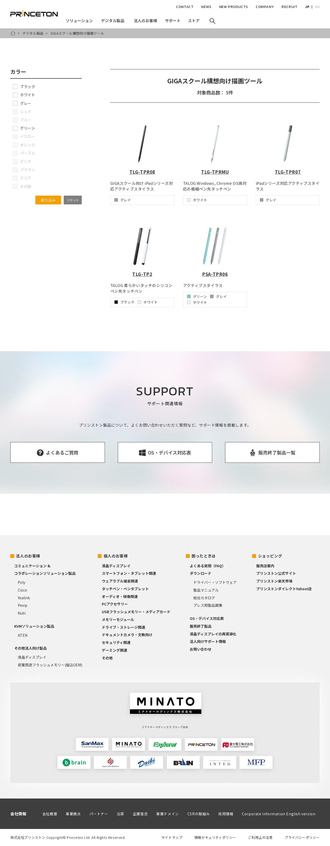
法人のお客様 (28, 555)
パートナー (98, 813)
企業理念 (140, 813)
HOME (12, 33)
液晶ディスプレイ (32, 657)
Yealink (24, 597)
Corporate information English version (278, 813)
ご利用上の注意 (260, 837)
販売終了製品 (200, 626)
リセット (73, 200)
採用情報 (225, 813)
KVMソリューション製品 (34, 626)
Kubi (22, 613)
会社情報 (18, 813)
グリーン (24, 128)
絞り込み (48, 200)
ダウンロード (200, 573)
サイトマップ (172, 837)
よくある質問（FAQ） (208, 565)
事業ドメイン (167, 813)
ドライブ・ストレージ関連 (123, 627)
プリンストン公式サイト (276, 573)
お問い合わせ (200, 649)
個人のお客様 (116, 555)
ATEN (22, 635)
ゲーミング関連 (114, 650)
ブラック (24, 86)
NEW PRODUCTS (233, 7)
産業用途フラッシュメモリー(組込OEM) (50, 664)
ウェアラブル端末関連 (120, 581)
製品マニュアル (206, 590)
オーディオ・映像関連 (120, 596)
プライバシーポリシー (302, 837)
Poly (21, 582)
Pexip (22, 605)
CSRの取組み (198, 813)
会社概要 (49, 813)
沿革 (120, 813)
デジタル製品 (33, 33)
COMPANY (265, 7)
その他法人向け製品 (30, 648)
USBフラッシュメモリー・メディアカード (136, 611)
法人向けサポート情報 (208, 641)
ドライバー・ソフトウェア (215, 582)
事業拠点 (73, 813)
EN (317, 7)
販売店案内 (265, 565)
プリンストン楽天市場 (274, 581)
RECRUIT (289, 7)
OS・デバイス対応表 (207, 618)
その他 (107, 657)
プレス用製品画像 (207, 605)
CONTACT (184, 7)
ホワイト (24, 94)
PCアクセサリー (115, 603)
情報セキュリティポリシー (215, 837)
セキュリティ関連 (116, 642)
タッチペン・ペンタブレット (125, 588)
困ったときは (204, 555)
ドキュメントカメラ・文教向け (127, 634)
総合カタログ (204, 597)
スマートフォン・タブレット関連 (129, 573)
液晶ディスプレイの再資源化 (213, 633)
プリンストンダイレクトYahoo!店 (284, 588)
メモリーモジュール (118, 619)
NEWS (206, 7)
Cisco (22, 590)
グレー (22, 103)
